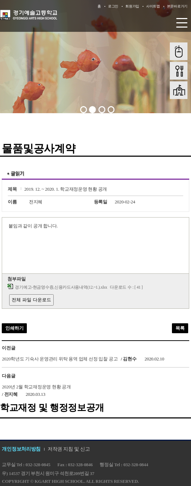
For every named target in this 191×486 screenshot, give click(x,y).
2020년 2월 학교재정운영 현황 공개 (36, 386)
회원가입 (132, 6)
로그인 (113, 6)
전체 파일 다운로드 (31, 299)
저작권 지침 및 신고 (69, 449)
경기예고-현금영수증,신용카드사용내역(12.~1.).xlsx (61, 287)
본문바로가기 (177, 6)
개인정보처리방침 (21, 449)
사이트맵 (153, 6)
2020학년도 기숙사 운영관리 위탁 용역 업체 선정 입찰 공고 (60, 358)
